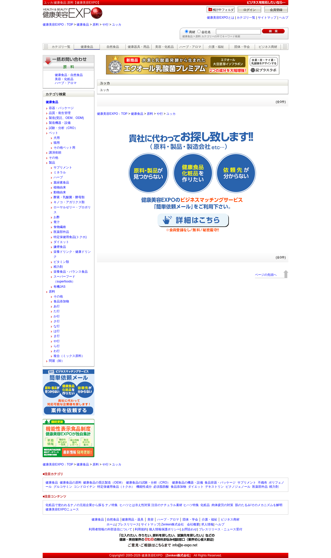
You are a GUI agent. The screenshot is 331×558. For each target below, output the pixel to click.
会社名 (206, 32)
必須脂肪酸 (161, 486)
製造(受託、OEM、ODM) (66, 118)
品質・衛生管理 (60, 113)
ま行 (57, 336)
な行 (57, 326)
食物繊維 (60, 227)
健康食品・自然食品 (69, 75)
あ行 (57, 306)
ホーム (111, 524)
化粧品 (205, 505)
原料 (96, 24)
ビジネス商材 (268, 47)
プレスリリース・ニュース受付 (220, 529)
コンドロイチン (84, 486)
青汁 (57, 222)
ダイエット (61, 242)
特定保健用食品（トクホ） (115, 486)
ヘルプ (283, 17)
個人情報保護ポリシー (164, 529)
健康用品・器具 (133, 519)
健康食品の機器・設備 (187, 482)
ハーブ (58, 177)
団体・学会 (242, 47)
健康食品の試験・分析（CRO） (148, 482)
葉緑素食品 (61, 182)
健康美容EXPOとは (220, 17)
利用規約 (141, 529)
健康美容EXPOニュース (62, 509)
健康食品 (83, 24)
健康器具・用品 (138, 47)
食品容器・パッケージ (220, 482)
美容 (150, 519)
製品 (52, 162)
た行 (57, 311)
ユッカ (116, 24)
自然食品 (113, 47)
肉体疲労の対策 (222, 505)
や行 (105, 24)
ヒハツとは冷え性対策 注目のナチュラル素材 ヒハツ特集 (159, 505)
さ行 (57, 321)
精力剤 (58, 267)
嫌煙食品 (60, 247)
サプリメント (63, 167)
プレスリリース (128, 524)
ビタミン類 (61, 262)
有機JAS (59, 286)
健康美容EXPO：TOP (58, 24)
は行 (57, 331)
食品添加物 (61, 301)
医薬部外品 (61, 232)
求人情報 (207, 524)
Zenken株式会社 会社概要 (180, 524)
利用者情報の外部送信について (110, 529)
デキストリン (214, 486)
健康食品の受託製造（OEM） (103, 482)
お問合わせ (189, 529)
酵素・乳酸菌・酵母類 (69, 197)
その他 (53, 157)
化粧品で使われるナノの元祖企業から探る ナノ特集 (82, 505)
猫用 (57, 142)
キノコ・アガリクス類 (69, 202)
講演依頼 (55, 152)
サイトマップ (267, 17)
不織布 (262, 482)
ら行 (57, 346)
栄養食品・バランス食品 (71, 271)
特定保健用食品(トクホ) (70, 237)
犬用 (57, 138)
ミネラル (60, 172)
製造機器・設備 (60, 123)
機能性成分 (144, 486)
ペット (53, 133)
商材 (192, 32)
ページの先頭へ (266, 275)
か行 (57, 316)
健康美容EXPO (151, 555)
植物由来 (60, 187)
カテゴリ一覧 (246, 17)
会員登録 (276, 10)
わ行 (57, 351)
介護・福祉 (216, 47)
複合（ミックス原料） (69, 356)
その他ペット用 (64, 147)
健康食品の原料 (70, 482)
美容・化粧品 (164, 47)
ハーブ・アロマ (190, 47)
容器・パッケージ (61, 108)
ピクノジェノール (237, 486)
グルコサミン (63, 486)
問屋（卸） (56, 361)
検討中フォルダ (223, 10)
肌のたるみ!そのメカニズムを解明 (258, 505)
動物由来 (60, 192)
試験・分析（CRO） (63, 128)
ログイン (249, 10)
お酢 (57, 217)
